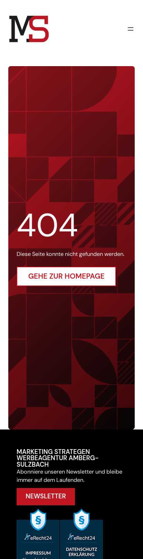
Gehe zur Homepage (66, 276)
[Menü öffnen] (130, 29)
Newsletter (46, 496)
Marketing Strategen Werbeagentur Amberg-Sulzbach (57, 458)
